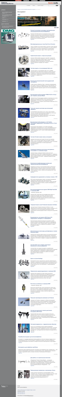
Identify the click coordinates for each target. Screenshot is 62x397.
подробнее (32, 39)
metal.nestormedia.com (21, 393)
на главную (28, 5)
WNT (19, 14)
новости (34, 5)
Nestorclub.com (31, 395)
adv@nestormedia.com (21, 392)
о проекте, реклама (40, 5)
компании (5, 21)
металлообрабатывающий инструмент (7, 15)
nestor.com (18, 0)
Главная (18, 9)
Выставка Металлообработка (7, 27)
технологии (5, 19)
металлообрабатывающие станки (7, 13)
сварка (4, 17)
